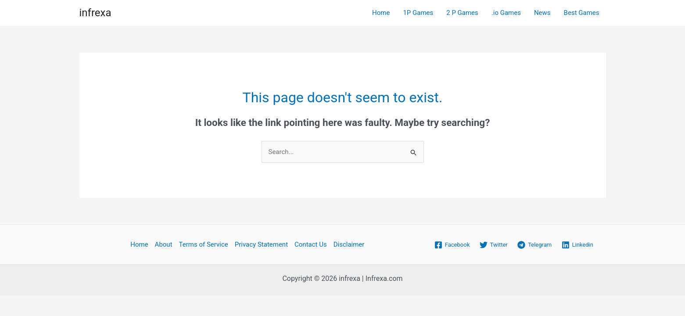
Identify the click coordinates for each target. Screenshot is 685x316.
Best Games (581, 13)
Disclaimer (349, 244)
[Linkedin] (577, 245)
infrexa (95, 13)
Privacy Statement (261, 244)
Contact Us (310, 244)
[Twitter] (493, 245)
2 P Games (462, 13)
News (542, 13)
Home (381, 13)
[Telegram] (534, 245)
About (163, 244)
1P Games (418, 13)
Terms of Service (203, 244)
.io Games (506, 13)
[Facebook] (452, 245)
